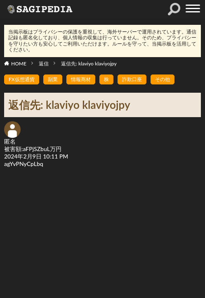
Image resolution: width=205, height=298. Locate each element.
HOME (18, 63)
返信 (44, 63)
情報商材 (81, 79)
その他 (162, 79)
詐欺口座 (132, 79)
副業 (53, 79)
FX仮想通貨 (22, 79)
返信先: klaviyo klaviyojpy (89, 63)
